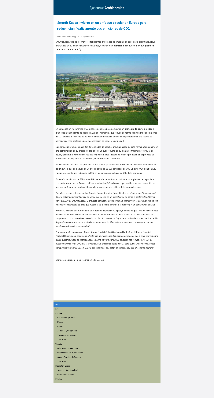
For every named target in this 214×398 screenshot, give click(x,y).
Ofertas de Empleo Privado (68, 348)
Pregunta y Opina (62, 366)
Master (60, 322)
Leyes (57, 309)
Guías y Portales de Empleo (69, 357)
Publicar (58, 379)
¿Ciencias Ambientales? (67, 370)
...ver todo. (61, 339)
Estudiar (58, 313)
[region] (108, 282)
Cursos (60, 326)
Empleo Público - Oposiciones (70, 353)
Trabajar (58, 344)
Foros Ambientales (65, 374)
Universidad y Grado (66, 318)
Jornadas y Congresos (67, 331)
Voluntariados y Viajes (66, 335)
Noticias (59, 304)
